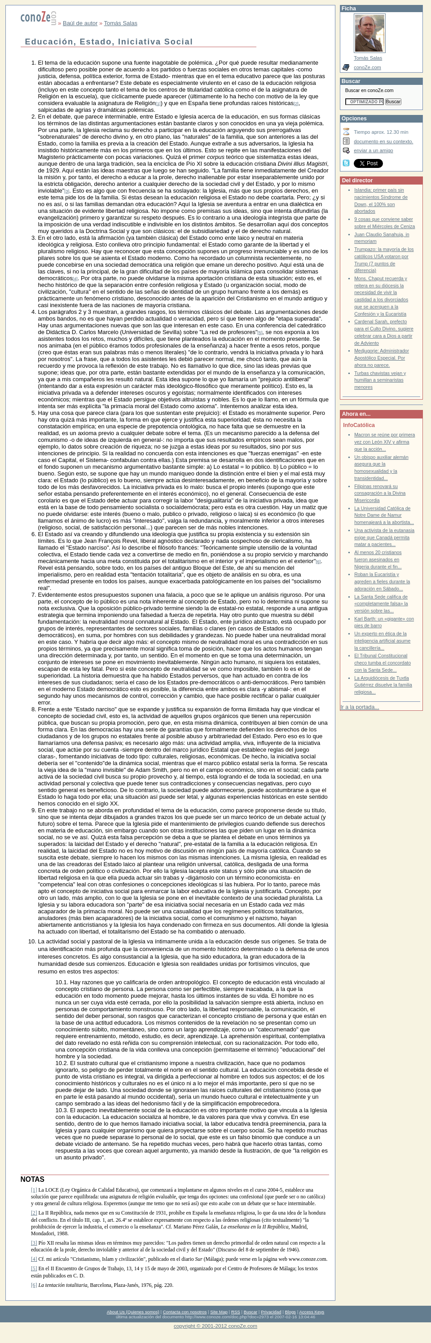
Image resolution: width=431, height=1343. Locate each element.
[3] (66, 191)
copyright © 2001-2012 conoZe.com (215, 1326)
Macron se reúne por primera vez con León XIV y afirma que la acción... (384, 441)
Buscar (250, 1311)
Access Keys (311, 1311)
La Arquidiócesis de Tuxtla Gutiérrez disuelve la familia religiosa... (383, 685)
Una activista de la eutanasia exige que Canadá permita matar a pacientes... (384, 537)
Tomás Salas (120, 23)
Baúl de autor (80, 23)
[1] (158, 103)
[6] (318, 561)
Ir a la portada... (359, 707)
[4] (75, 278)
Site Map (218, 1311)
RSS (235, 1311)
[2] (296, 103)
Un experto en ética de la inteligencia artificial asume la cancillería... (382, 640)
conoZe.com (367, 67)
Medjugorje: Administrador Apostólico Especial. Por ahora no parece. (381, 357)
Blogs (290, 1311)
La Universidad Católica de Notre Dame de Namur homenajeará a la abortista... (384, 515)
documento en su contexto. (383, 141)
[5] (260, 332)
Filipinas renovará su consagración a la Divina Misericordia (379, 493)
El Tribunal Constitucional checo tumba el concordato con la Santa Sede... (382, 662)
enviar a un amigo (373, 150)
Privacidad (271, 1311)
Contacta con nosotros (185, 1311)
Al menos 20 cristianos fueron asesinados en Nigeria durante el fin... (377, 559)
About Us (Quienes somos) (133, 1311)
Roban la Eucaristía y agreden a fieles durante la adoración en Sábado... (382, 581)
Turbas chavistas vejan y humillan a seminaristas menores (380, 380)
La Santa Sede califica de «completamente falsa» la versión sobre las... (381, 603)
